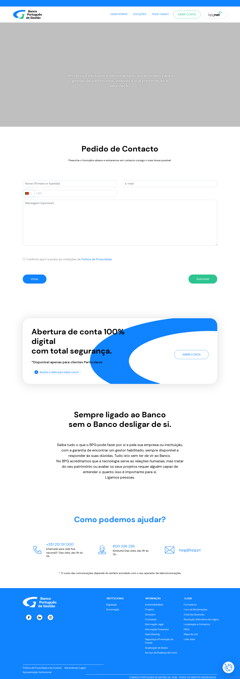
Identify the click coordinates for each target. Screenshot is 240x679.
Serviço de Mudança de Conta (161, 653)
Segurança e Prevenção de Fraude (159, 641)
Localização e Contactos (197, 624)
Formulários (190, 605)
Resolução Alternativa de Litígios (201, 619)
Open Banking (152, 634)
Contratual (150, 619)
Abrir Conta (187, 14)
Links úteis (189, 639)
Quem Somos (118, 14)
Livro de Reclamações (195, 609)
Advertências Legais (75, 668)
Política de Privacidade (96, 259)
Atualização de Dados (156, 648)
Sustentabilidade (154, 605)
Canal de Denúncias (194, 614)
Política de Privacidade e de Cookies (42, 668)
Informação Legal (154, 624)
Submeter (201, 279)
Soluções (139, 14)
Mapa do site (191, 634)
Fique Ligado (160, 14)
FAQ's (187, 629)
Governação (112, 609)
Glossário (150, 614)
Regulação (111, 605)
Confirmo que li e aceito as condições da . (67, 259)
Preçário (149, 609)
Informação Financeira (157, 629)
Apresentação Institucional (37, 672)
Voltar (36, 279)
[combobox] (28, 193)
